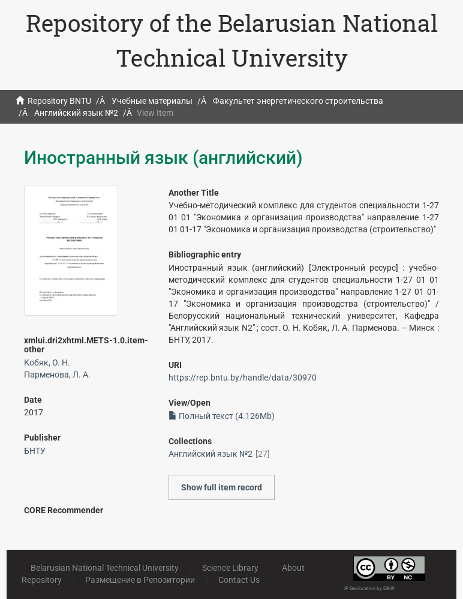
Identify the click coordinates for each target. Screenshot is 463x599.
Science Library (230, 568)
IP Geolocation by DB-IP (369, 588)
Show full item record (221, 487)
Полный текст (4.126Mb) (222, 416)
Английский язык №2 (76, 113)
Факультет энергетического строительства (298, 101)
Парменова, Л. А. (57, 374)
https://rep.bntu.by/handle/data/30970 (243, 377)
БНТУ (35, 451)
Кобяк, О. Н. (47, 362)
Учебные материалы (152, 101)
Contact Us (239, 580)
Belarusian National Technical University (105, 568)
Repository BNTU (59, 101)
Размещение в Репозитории (140, 580)
